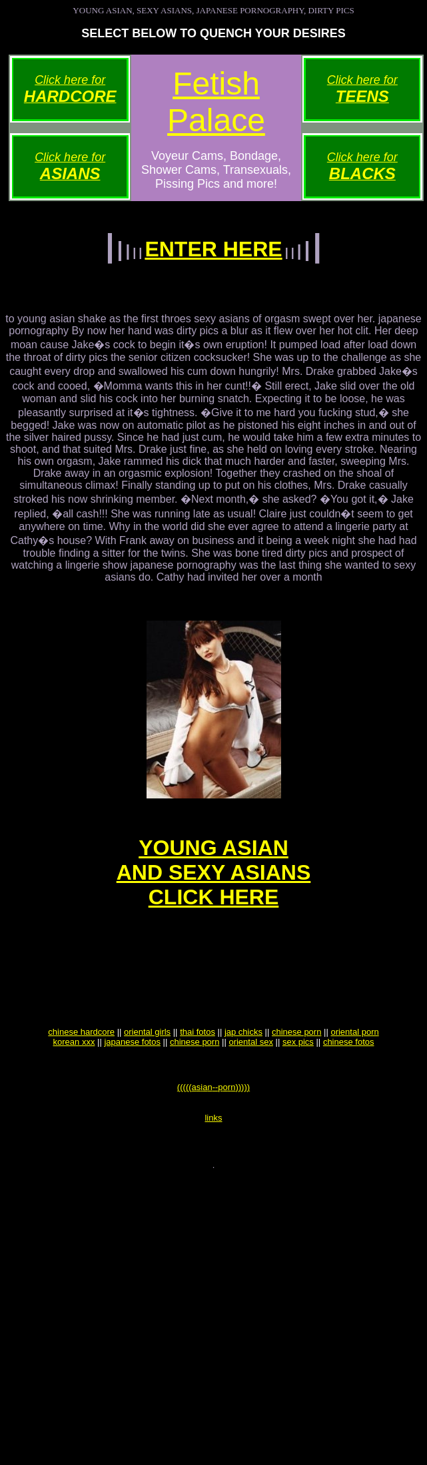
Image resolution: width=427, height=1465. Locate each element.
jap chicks (243, 1066)
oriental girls (147, 1066)
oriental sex (250, 1076)
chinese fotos (348, 1076)
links (213, 1160)
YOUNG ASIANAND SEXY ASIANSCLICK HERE (214, 886)
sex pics (298, 1076)
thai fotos (197, 1066)
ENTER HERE (213, 249)
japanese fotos (132, 1076)
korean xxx (74, 1076)
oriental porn (354, 1066)
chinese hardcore (81, 1066)
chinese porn (296, 1066)
